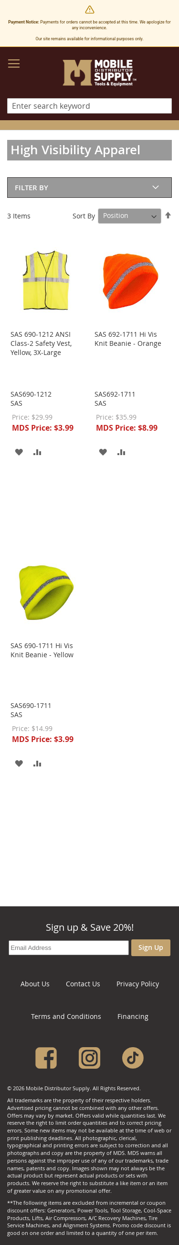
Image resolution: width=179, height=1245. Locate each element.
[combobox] (89, 106)
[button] (19, 451)
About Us (35, 983)
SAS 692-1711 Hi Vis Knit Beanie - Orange (128, 339)
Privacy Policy (137, 983)
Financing (132, 1016)
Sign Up (150, 947)
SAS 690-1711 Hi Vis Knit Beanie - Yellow (42, 650)
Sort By (84, 215)
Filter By (31, 188)
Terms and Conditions (66, 1016)
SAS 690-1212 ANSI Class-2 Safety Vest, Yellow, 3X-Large (41, 343)
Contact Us (83, 983)
